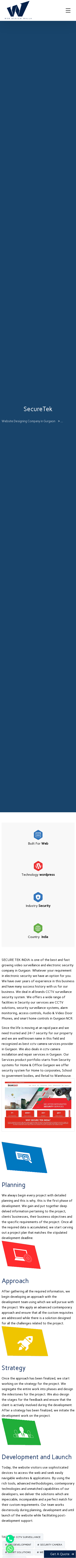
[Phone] (10, 1539)
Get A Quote (60, 1554)
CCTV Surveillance (28, 1537)
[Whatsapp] (10, 1549)
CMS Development (19, 1544)
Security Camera (51, 1544)
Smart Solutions (19, 1552)
